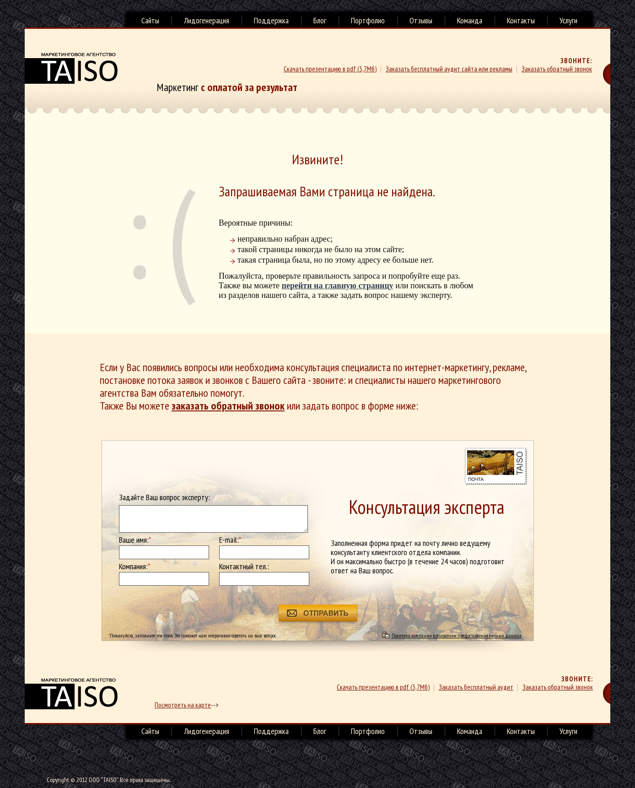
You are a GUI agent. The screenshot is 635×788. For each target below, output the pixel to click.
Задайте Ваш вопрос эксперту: (164, 497)
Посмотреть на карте (183, 705)
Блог (319, 20)
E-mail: (230, 540)
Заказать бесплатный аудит (476, 687)
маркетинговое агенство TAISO (71, 693)
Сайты (150, 20)
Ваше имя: (135, 540)
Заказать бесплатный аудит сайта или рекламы (449, 69)
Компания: (134, 566)
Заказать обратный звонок (557, 69)
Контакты (521, 20)
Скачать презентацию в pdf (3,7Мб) (330, 69)
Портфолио (368, 20)
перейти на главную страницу (337, 285)
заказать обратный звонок (228, 406)
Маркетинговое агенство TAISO (71, 68)
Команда (469, 20)
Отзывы (420, 20)
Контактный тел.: (244, 566)
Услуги (568, 20)
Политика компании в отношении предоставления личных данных (457, 635)
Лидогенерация (206, 20)
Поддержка (271, 20)
